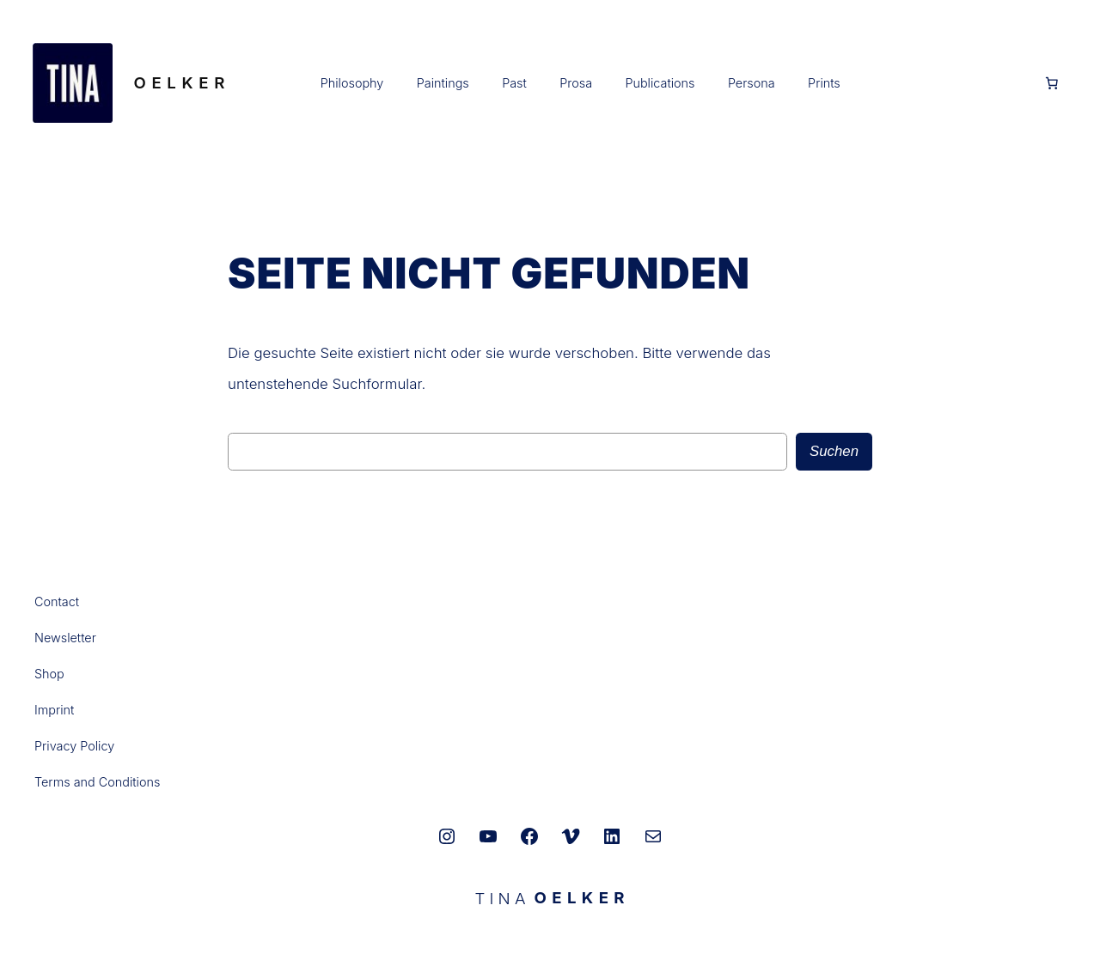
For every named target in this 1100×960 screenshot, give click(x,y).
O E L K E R (179, 82)
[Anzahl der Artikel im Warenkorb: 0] (1051, 83)
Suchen (834, 451)
